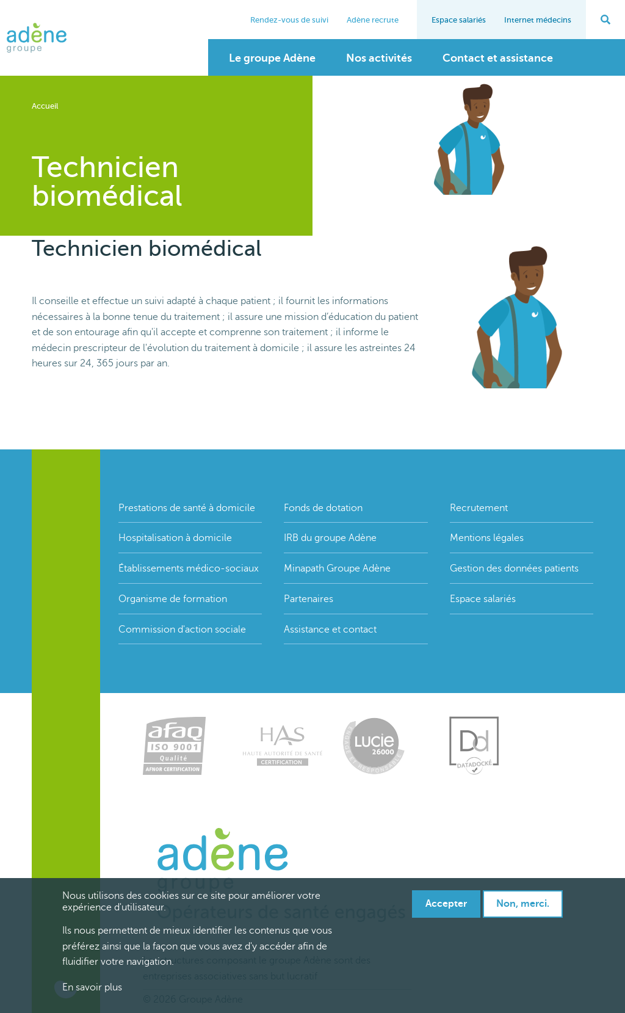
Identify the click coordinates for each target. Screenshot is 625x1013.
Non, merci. (522, 903)
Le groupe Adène (272, 58)
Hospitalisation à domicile (175, 537)
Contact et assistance (498, 58)
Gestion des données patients (514, 568)
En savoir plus (92, 987)
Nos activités (379, 58)
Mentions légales (487, 537)
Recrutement (479, 508)
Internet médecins (537, 20)
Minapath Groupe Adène (337, 568)
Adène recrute (373, 20)
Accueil (45, 106)
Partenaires (308, 599)
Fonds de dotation (323, 508)
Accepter (446, 903)
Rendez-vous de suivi (289, 20)
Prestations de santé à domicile (186, 508)
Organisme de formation (172, 599)
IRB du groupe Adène (330, 537)
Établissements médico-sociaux (188, 568)
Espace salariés (459, 20)
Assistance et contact (330, 629)
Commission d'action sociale (182, 629)
